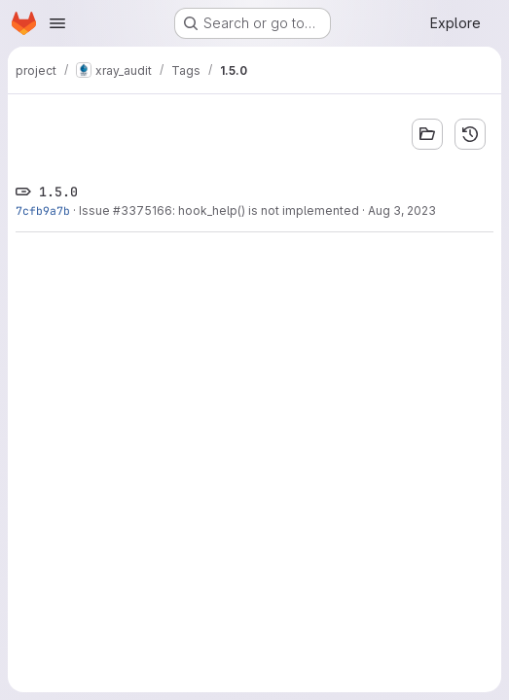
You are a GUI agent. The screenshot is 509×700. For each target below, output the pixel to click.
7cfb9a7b (43, 210)
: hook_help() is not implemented (265, 210)
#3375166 (142, 210)
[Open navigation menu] (57, 23)
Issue (96, 210)
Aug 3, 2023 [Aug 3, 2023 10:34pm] (402, 210)
